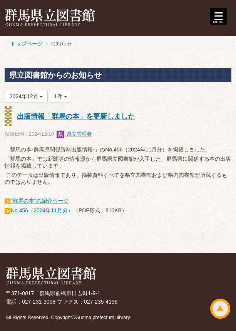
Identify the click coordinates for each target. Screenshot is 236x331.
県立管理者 (74, 134)
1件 (60, 96)
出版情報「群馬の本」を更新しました (76, 116)
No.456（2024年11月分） (42, 210)
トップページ (26, 43)
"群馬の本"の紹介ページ (40, 201)
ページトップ (220, 309)
